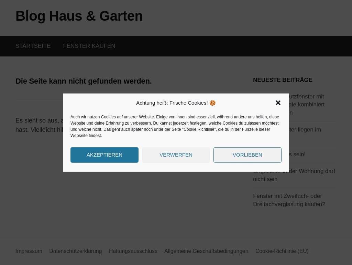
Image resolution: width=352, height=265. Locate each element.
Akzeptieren (104, 155)
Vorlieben (247, 155)
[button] (278, 102)
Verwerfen (176, 155)
